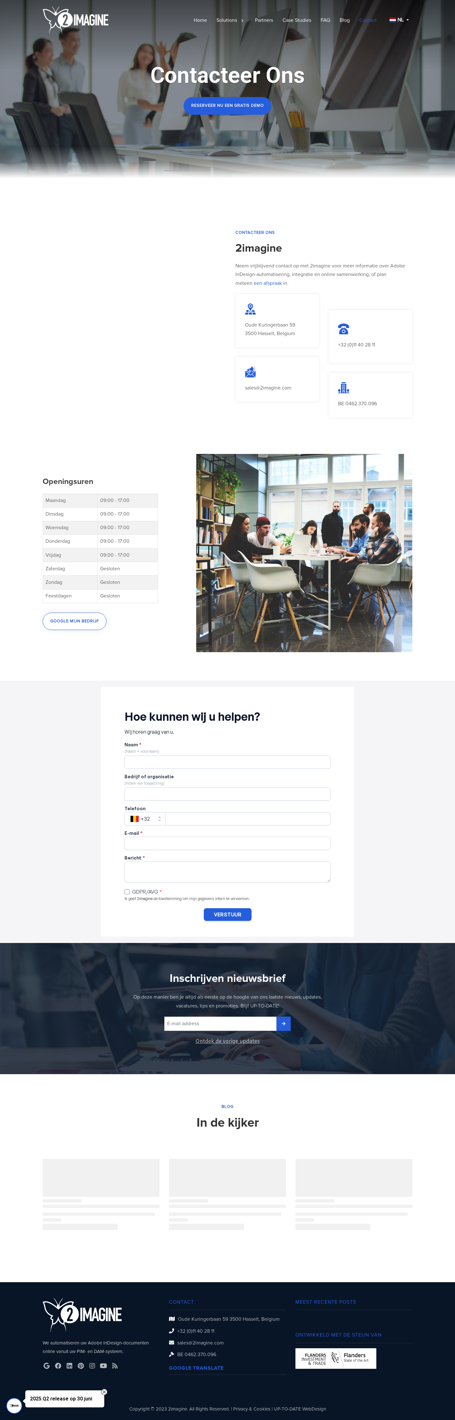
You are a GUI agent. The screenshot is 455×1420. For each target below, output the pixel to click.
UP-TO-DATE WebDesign (300, 1409)
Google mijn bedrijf (74, 621)
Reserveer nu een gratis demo (227, 105)
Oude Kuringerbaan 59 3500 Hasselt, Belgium (229, 1319)
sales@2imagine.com (268, 388)
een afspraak (268, 283)
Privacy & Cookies (251, 1409)
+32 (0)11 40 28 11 (356, 345)
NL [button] (396, 20)
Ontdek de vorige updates (227, 1041)
